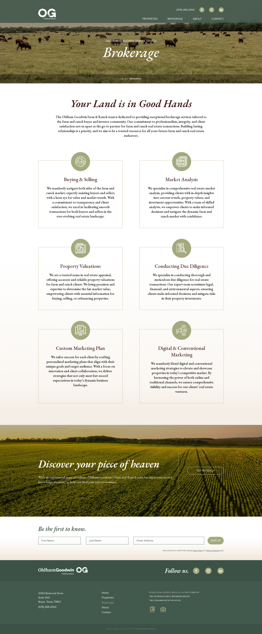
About (197, 18)
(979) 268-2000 (47, 607)
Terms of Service (213, 551)
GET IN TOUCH (205, 470)
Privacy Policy (198, 551)
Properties (150, 18)
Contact (218, 18)
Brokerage (175, 18)
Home (123, 79)
